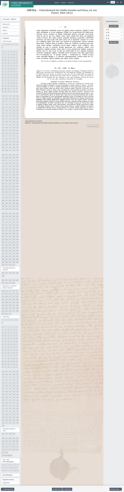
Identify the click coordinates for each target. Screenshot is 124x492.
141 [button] (6, 119)
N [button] (12, 468)
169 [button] (17, 133)
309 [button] (17, 216)
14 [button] (14, 52)
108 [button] (14, 99)
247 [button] (10, 180)
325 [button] (3, 228)
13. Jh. (107, 29)
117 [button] (10, 105)
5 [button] (10, 44)
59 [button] (5, 74)
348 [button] (14, 239)
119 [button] (17, 105)
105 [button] (3, 99)
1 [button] (2, 44)
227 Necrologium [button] (7, 455)
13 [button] (11, 52)
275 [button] (3, 198)
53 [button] (5, 72)
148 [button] (14, 122)
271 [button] (6, 195)
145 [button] (3, 122)
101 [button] (6, 96)
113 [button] (14, 102)
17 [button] (5, 54)
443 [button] (17, 308)
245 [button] (3, 180)
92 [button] (14, 89)
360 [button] (3, 248)
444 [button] (3, 311)
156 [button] (6, 127)
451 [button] (10, 314)
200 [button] (3, 155)
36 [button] (8, 63)
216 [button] (6, 163)
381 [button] (6, 259)
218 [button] (14, 163)
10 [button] (2, 52)
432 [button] (14, 302)
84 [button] (8, 86)
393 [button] (14, 265)
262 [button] (10, 189)
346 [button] (6, 239)
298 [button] (14, 209)
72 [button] (8, 80)
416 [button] (10, 294)
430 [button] (6, 302)
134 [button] (17, 113)
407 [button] (10, 283)
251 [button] (6, 183)
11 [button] (5, 52)
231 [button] (6, 172)
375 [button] (3, 256)
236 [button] (6, 175)
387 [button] (10, 262)
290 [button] (3, 206)
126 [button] (6, 110)
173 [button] (14, 136)
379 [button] (17, 256)
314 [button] (17, 219)
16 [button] (2, 54)
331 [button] (6, 231)
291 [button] (6, 206)
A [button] (2, 465)
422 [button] (14, 297)
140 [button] (3, 119)
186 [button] (6, 145)
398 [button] (17, 273)
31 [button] (11, 60)
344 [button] (17, 236)
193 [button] (14, 147)
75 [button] (17, 80)
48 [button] (8, 69)
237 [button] (10, 175)
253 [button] (14, 183)
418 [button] (17, 294)
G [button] (15, 465)
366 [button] (6, 251)
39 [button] (17, 63)
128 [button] (14, 110)
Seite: (108, 2)
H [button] (17, 465)
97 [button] (11, 92)
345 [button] (3, 239)
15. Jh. (107, 35)
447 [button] (14, 311)
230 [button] (3, 172)
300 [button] (3, 213)
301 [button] (6, 213)
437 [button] (14, 305)
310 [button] (3, 219)
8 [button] (17, 44)
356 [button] (6, 245)
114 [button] (17, 102)
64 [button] (2, 77)
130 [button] (3, 113)
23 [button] (5, 57)
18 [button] (8, 54)
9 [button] (2, 47)
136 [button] (6, 116)
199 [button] (17, 150)
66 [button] (8, 77)
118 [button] (14, 105)
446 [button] (10, 311)
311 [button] (6, 219)
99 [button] (17, 92)
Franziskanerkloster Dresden (9, 269)
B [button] (4, 465)
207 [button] (10, 158)
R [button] (4, 470)
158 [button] (14, 127)
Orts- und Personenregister (8, 460)
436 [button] (10, 305)
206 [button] (6, 158)
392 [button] (10, 265)
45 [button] (17, 66)
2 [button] (4, 44)
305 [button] (3, 216)
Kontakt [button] (71, 2)
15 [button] (17, 52)
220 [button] (3, 166)
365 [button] (3, 251)
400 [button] (3, 280)
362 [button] (10, 248)
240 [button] (3, 178)
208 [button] (14, 158)
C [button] (6, 465)
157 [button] (10, 127)
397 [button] (14, 273)
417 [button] (14, 294)
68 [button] (14, 77)
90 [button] (8, 89)
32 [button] (14, 60)
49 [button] (11, 69)
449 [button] (3, 314)
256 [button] (6, 186)
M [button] (10, 468)
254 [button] (17, 183)
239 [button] (17, 175)
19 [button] (11, 54)
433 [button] (17, 302)
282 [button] (10, 200)
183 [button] (14, 142)
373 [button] (14, 253)
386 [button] (6, 262)
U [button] (11, 470)
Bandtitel (5, 27)
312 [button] (10, 219)
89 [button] (5, 89)
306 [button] (6, 216)
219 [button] (17, 163)
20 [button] (14, 54)
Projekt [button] (63, 2)
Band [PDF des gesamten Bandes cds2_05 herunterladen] (67, 489)
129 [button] (17, 110)
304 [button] (17, 213)
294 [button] (17, 206)
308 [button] (14, 216)
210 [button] (3, 160)
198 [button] (14, 150)
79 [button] (11, 83)
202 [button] (10, 155)
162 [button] (10, 130)
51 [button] (17, 69)
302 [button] (10, 213)
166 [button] (6, 133)
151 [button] (6, 125)
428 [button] (17, 299)
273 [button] (14, 195)
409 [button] (3, 291)
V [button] (13, 470)
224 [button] (17, 166)
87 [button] (17, 86)
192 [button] (10, 147)
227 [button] (10, 169)
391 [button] (6, 265)
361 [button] (6, 248)
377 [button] (10, 256)
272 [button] (10, 195)
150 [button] (3, 125)
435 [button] (6, 305)
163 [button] (14, 130)
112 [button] (10, 102)
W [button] (16, 470)
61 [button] (11, 74)
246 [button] (6, 180)
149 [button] (17, 122)
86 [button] (14, 86)
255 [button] (3, 186)
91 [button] (11, 89)
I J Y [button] (3, 468)
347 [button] (10, 239)
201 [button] (6, 155)
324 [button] (17, 225)
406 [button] (6, 283)
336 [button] (6, 233)
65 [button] (5, 77)
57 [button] (17, 72)
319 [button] (17, 222)
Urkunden (6, 38)
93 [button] (17, 89)
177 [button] (10, 139)
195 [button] (3, 150)
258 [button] (14, 186)
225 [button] (3, 169)
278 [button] (14, 198)
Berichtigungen (8, 475)
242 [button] (10, 178)
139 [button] (17, 116)
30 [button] (8, 60)
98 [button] (14, 92)
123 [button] (14, 107)
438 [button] (17, 305)
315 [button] (3, 222)
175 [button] (3, 139)
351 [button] (6, 242)
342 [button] (10, 236)
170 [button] (3, 136)
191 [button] (6, 147)
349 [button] (17, 239)
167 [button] (10, 133)
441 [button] (10, 308)
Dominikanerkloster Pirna (9, 429)
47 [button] (5, 69)
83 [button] (5, 86)
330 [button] (3, 231)
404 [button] (17, 280)
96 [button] (8, 92)
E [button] (11, 465)
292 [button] (10, 206)
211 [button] (6, 160)
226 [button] (6, 169)
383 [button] (14, 259)
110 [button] (3, 102)
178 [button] (14, 139)
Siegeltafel (6, 482)
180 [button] (3, 142)
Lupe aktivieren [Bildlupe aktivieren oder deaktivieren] (92, 126)
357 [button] (10, 245)
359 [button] (17, 245)
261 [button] (6, 189)
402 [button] (10, 280)
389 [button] (17, 262)
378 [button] (14, 256)
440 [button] (6, 308)
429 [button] (3, 302)
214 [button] (17, 160)
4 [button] (8, 44)
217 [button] (10, 163)
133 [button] (14, 113)
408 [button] (14, 283)
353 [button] (14, 242)
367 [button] (10, 251)
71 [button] (5, 80)
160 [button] (3, 130)
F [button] (13, 465)
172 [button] (10, 136)
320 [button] (3, 225)
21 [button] (17, 54)
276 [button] (6, 198)
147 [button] (10, 122)
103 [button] (14, 96)
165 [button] (3, 133)
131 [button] (6, 113)
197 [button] (10, 150)
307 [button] (10, 216)
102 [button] (10, 96)
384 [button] (17, 259)
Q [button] (2, 470)
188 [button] (14, 145)
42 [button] (8, 66)
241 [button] (6, 178)
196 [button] (6, 150)
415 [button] (6, 294)
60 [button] (8, 74)
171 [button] (6, 136)
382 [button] (10, 259)
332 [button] (10, 231)
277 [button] (10, 198)
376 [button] (6, 256)
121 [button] (6, 107)
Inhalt (4, 30)
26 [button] (14, 57)
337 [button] (10, 233)
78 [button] (8, 83)
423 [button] (17, 297)
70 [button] (2, 80)
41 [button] (5, 66)
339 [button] (17, 233)
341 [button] (6, 236)
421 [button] (10, 297)
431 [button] (10, 302)
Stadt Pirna (6, 317)
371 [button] (6, 253)
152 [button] (10, 125)
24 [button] (8, 57)
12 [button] (8, 52)
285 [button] (3, 203)
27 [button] (17, 57)
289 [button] (17, 203)
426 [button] (10, 299)
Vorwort (5, 33)
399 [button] (3, 276)
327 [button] (10, 228)
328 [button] (14, 228)
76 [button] (2, 83)
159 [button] (17, 127)
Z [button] (18, 470)
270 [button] (3, 195)
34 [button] (2, 63)
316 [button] (6, 222)
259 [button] (17, 186)
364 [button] (17, 248)
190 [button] (3, 147)
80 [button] (14, 83)
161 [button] (6, 130)
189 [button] (17, 145)
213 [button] (14, 160)
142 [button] (10, 119)
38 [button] (14, 63)
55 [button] (11, 72)
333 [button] (14, 231)
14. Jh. (107, 32)
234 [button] (17, 172)
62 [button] (14, 74)
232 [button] (10, 172)
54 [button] (8, 72)
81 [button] (17, 83)
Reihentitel (6, 24)
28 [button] (2, 60)
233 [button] (14, 172)
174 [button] (17, 136)
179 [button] (17, 139)
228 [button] (14, 169)
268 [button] (14, 192)
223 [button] (14, 166)
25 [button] (11, 57)
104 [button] (17, 96)
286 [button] (6, 203)
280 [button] (3, 200)
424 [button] (3, 299)
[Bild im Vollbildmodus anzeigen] (99, 18)
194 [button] (17, 147)
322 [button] (10, 225)
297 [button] (10, 209)
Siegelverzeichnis (8, 479)
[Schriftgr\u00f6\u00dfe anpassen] (117, 2)
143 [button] (14, 119)
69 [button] (17, 77)
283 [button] (14, 200)
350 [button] (3, 242)
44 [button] (14, 66)
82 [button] (2, 86)
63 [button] (17, 74)
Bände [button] (57, 2)
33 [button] (17, 60)
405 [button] (3, 283)
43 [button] (11, 66)
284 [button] (17, 200)
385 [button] (3, 262)
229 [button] (17, 169)
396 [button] (10, 273)
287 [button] (10, 203)
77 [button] (5, 83)
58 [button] (2, 74)
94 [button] (2, 92)
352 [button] (10, 242)
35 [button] (5, 63)
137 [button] (10, 116)
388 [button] (14, 262)
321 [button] (6, 225)
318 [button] (14, 222)
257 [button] (10, 186)
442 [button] (14, 308)
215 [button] (3, 163)
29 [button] (5, 60)
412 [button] (14, 291)
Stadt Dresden (7, 41)
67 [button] (11, 77)
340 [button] (3, 236)
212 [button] (10, 160)
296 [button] (6, 209)
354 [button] (17, 242)
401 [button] (6, 280)
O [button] (14, 468)
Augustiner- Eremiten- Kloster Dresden (10, 287)
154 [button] (17, 125)
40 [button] (2, 66)
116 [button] (6, 105)
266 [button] (6, 192)
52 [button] (2, 72)
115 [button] (3, 105)
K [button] (5, 468)
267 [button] (10, 192)
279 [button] (17, 198)
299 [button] (17, 209)
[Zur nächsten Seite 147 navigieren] (116, 489)
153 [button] (14, 125)
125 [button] (3, 110)
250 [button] (3, 183)
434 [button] (3, 305)
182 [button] (10, 142)
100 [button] (3, 96)
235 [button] (3, 175)
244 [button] (17, 178)
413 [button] (17, 291)
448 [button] (17, 311)
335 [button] (3, 233)
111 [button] (6, 102)
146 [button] (6, 122)
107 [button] (10, 99)
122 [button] (10, 107)
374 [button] (17, 253)
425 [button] (6, 299)
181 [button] (6, 142)
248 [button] (14, 180)
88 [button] (2, 89)
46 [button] (2, 69)
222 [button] (10, 166)
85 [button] (11, 86)
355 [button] (3, 245)
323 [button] (14, 225)
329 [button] (17, 228)
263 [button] (14, 189)
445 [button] (6, 311)
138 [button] (14, 116)
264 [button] (17, 189)
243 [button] (14, 178)
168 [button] (14, 133)
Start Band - (9, 19)
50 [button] (14, 69)
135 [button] (3, 116)
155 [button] (3, 127)
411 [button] (10, 291)
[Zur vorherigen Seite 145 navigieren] (7, 489)
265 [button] (3, 192)
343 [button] (14, 236)
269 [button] (17, 192)
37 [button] (11, 63)
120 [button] (3, 107)
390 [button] (3, 265)
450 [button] (6, 314)
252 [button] (10, 183)
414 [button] (3, 294)
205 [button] (3, 158)
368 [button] (14, 251)
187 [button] (10, 145)
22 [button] (2, 57)
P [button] (17, 468)
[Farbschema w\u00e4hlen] (121, 2)
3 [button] (6, 44)
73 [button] (11, 80)
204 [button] (17, 155)
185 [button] (3, 145)
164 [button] (17, 130)
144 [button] (17, 119)
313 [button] (14, 219)
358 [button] (14, 245)
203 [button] (14, 155)
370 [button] (3, 253)
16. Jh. (108, 38)
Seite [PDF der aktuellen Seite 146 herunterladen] (57, 489)
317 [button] (10, 222)
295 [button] (3, 209)
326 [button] (6, 228)
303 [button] (14, 213)
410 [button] (6, 291)
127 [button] (10, 110)
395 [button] (6, 273)
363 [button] (14, 248)
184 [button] (17, 142)
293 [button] (14, 206)
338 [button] (14, 233)
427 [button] (14, 299)
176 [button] (6, 139)
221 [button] (6, 166)
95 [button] (5, 92)
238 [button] (14, 175)
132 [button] (10, 113)
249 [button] (17, 180)
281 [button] (6, 200)
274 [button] (17, 195)
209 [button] (17, 158)
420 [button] (6, 297)
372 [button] (10, 253)
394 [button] (3, 273)
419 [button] (3, 297)
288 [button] (14, 203)
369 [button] (17, 251)
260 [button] (3, 189)
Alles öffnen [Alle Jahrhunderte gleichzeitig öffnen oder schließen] (113, 26)
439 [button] (3, 308)
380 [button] (3, 259)
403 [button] (14, 280)
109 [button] (17, 99)
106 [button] (6, 99)
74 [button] (14, 80)
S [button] (6, 470)
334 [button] (17, 231)
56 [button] (14, 72)
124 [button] (17, 107)
